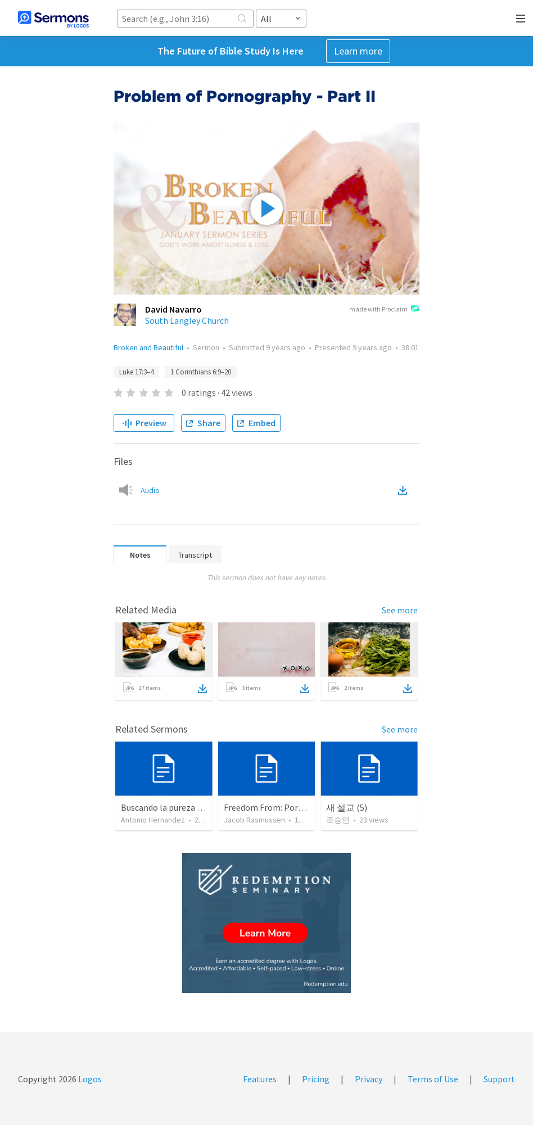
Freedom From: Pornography (279, 807)
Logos (89, 1079)
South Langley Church (187, 320)
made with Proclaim (384, 310)
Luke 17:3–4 (136, 372)
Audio (150, 490)
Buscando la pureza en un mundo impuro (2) (204, 807)
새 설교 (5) (346, 807)
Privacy (368, 1079)
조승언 (338, 820)
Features (260, 1079)
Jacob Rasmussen (254, 820)
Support (499, 1079)
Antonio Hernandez (153, 820)
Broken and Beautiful (148, 347)
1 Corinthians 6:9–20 (200, 372)
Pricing (315, 1079)
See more (400, 610)
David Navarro (173, 309)
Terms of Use (433, 1079)
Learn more (358, 50)
